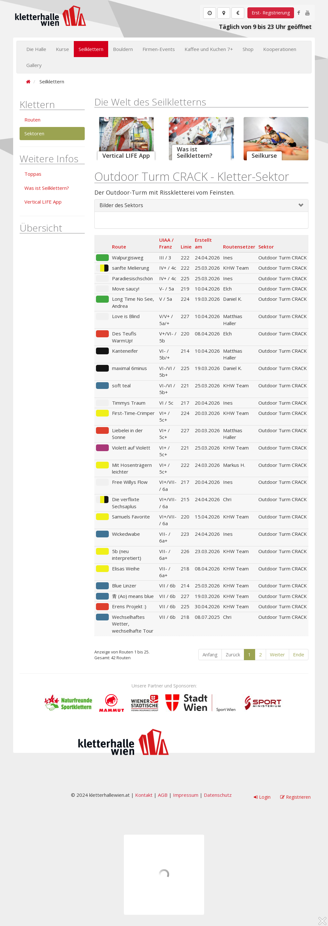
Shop (248, 49)
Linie (186, 246)
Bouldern (123, 49)
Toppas (32, 174)
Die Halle (36, 49)
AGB (163, 795)
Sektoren (34, 133)
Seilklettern (91, 49)
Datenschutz (218, 795)
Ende (298, 654)
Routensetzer (239, 246)
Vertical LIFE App (43, 201)
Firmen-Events (158, 49)
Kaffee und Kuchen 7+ (209, 49)
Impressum (185, 795)
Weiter (277, 654)
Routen (32, 119)
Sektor (266, 246)
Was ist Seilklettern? (46, 188)
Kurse (62, 49)
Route (119, 246)
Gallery (34, 65)
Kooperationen (279, 49)
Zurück (233, 654)
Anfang (210, 654)
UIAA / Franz (166, 243)
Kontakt (143, 795)
